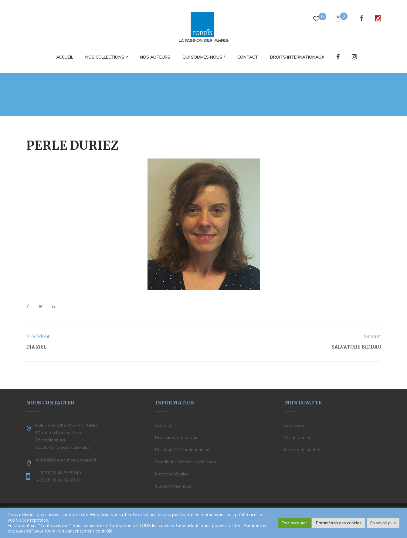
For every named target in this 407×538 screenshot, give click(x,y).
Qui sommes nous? (174, 486)
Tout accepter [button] (294, 522)
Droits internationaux (176, 437)
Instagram (378, 18)
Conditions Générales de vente (185, 462)
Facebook (362, 18)
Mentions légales (171, 474)
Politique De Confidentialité (182, 449)
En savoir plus (383, 522)
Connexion (294, 425)
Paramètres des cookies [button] (338, 522)
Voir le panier (297, 437)
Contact (163, 425)
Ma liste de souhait (303, 449)
